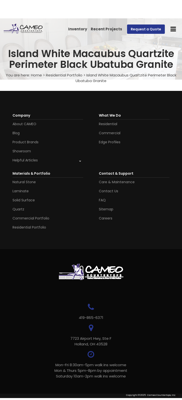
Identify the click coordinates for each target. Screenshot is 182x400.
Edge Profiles (109, 142)
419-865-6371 (91, 317)
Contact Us (108, 191)
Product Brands (26, 142)
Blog (16, 133)
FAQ (102, 200)
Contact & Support (116, 173)
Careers (105, 218)
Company (21, 115)
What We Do (110, 115)
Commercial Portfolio (31, 218)
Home (36, 75)
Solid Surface (24, 200)
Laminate (21, 191)
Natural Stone (24, 182)
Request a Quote (146, 29)
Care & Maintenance (117, 182)
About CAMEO (24, 123)
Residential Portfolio (64, 75)
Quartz (18, 209)
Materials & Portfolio (31, 173)
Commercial (109, 133)
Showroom (22, 151)
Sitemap (106, 209)
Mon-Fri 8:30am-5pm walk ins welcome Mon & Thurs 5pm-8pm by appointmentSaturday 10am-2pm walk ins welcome (90, 370)
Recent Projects (106, 29)
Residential (108, 123)
